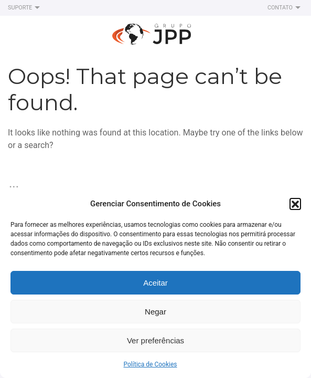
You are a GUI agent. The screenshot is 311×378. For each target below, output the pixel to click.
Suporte (25, 8)
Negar (155, 311)
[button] (295, 203)
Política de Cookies (150, 364)
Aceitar (155, 282)
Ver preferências (155, 340)
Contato (285, 8)
